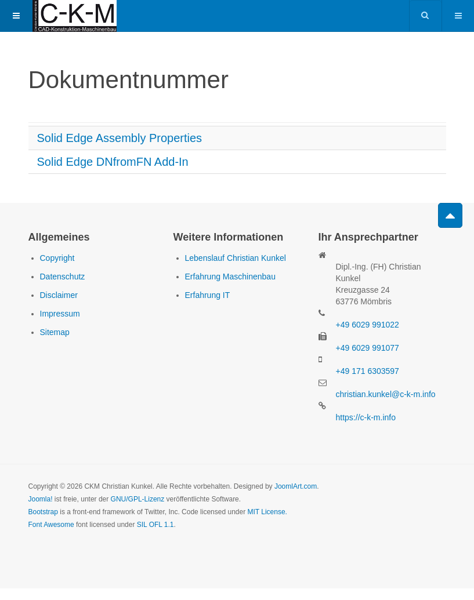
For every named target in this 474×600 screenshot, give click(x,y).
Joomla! (40, 499)
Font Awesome (51, 525)
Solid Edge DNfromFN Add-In (113, 161)
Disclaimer (59, 295)
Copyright (57, 258)
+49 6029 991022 (367, 324)
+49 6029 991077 (367, 347)
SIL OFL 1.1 (155, 525)
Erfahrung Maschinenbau (230, 276)
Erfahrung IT (207, 295)
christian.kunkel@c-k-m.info (386, 394)
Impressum (60, 313)
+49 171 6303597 (367, 371)
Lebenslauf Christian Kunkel (235, 258)
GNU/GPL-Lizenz (138, 499)
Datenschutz (62, 276)
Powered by (81, 556)
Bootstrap (43, 512)
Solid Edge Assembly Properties (119, 138)
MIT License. (267, 512)
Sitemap (55, 332)
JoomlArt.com (295, 486)
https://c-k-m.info (366, 417)
